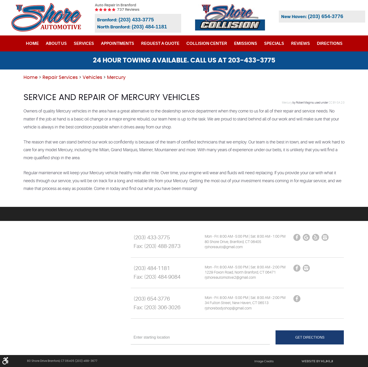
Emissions (245, 43)
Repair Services (60, 77)
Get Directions (309, 337)
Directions (329, 43)
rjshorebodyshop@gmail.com (228, 308)
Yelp (315, 237)
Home (32, 43)
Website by (317, 361)
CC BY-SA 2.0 (337, 102)
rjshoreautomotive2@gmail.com (230, 277)
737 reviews (128, 10)
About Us (56, 43)
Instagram (325, 237)
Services (84, 43)
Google (306, 237)
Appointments (117, 43)
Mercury (116, 77)
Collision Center (206, 43)
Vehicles (92, 77)
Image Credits (264, 361)
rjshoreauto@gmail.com (224, 247)
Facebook (296, 237)
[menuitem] (32, 43)
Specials (274, 43)
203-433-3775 (251, 60)
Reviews (300, 43)
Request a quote (160, 43)
